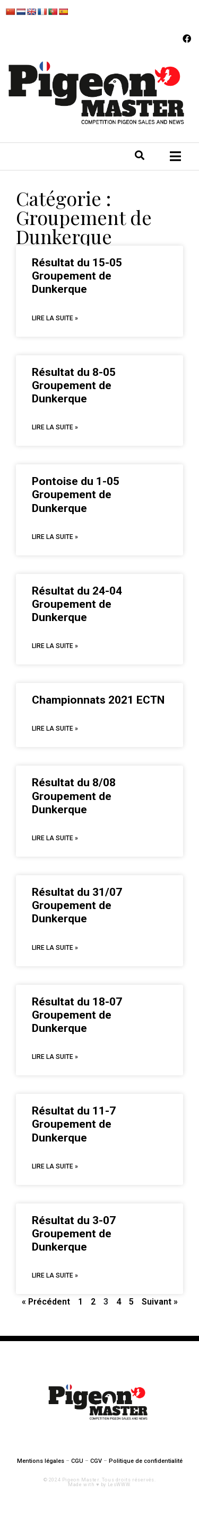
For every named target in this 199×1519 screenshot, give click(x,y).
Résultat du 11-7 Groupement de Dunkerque (74, 1124)
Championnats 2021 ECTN (98, 700)
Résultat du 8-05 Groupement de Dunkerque (74, 385)
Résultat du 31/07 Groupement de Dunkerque (77, 905)
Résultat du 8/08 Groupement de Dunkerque (74, 795)
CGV (96, 1461)
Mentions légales (40, 1461)
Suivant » (160, 1302)
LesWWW (119, 1484)
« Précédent (46, 1302)
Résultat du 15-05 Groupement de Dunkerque (77, 275)
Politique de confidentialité (146, 1461)
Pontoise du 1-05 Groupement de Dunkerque (75, 494)
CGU (77, 1461)
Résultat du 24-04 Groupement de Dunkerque (77, 604)
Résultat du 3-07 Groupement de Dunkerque (74, 1233)
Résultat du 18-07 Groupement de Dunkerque (77, 1015)
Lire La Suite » (55, 318)
